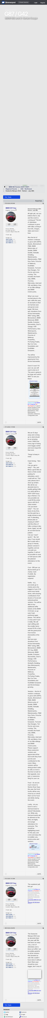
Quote (39, 422)
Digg (7, 1014)
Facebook (23, 1012)
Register (42, 2)
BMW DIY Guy (11, 208)
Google (23, 1014)
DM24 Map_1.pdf (34, 846)
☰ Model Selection (23, 2)
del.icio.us (24, 1016)
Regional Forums (11, 189)
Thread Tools (38, 200)
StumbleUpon (9, 1016)
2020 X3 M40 (9, 239)
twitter (7, 1012)
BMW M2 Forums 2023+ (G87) (19, 187)
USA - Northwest (26, 189)
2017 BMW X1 (9, 242)
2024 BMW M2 (9, 241)
